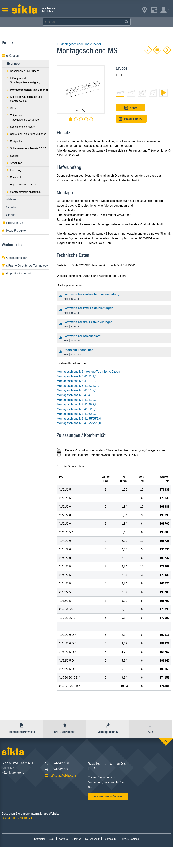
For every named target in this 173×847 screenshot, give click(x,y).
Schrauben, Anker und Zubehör (26, 133)
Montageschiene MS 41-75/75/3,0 (79, 423)
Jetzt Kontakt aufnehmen (108, 796)
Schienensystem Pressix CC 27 (26, 148)
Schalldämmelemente (20, 126)
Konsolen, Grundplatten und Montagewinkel (24, 98)
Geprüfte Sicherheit (16, 273)
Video (130, 108)
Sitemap (76, 838)
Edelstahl (13, 177)
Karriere (63, 838)
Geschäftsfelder (14, 257)
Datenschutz (92, 838)
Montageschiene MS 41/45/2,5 (76, 404)
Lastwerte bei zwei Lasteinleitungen (115, 311)
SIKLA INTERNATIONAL (18, 818)
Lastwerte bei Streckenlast (115, 338)
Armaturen (14, 162)
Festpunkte (14, 141)
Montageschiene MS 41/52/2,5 (76, 409)
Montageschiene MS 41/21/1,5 (76, 376)
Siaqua (10, 214)
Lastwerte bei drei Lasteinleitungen (115, 324)
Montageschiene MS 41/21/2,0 (76, 380)
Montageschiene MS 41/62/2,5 (76, 413)
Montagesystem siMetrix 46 (23, 191)
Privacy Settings (129, 838)
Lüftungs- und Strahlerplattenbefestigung (23, 80)
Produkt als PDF (131, 119)
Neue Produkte (14, 230)
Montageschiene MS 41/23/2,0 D (78, 385)
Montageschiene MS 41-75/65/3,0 (79, 418)
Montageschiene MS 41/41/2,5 (76, 399)
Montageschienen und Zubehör (79, 44)
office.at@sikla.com (63, 775)
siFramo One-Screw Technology (25, 265)
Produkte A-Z (12, 222)
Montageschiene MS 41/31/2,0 (76, 390)
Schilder (12, 155)
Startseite (39, 838)
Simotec (11, 207)
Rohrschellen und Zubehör (23, 71)
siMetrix (11, 199)
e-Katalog (10, 55)
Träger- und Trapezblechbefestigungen (23, 117)
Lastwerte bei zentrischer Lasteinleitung (115, 297)
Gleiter (12, 108)
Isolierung (13, 170)
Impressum (110, 838)
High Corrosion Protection (22, 184)
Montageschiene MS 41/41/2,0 (76, 395)
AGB (52, 838)
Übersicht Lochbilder (115, 352)
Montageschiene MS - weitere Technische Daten (88, 371)
